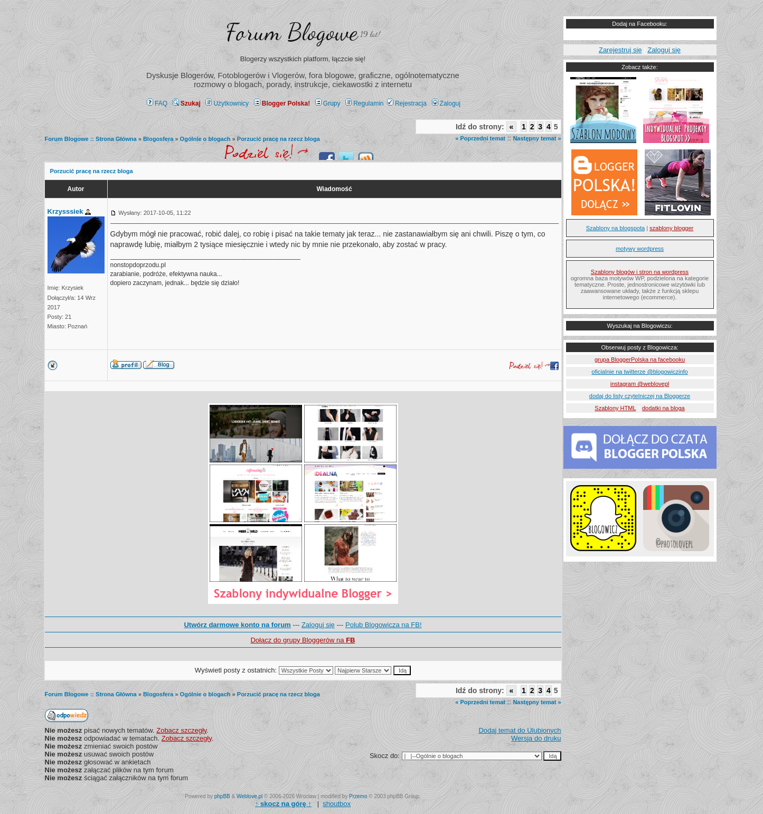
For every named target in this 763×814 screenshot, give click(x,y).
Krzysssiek (65, 211)
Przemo (358, 796)
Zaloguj (446, 103)
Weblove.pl (249, 796)
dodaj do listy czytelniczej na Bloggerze (639, 396)
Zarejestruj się (620, 50)
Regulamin (364, 103)
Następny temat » (537, 138)
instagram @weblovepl (639, 384)
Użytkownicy (227, 103)
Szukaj (187, 103)
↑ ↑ (283, 804)
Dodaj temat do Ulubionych (519, 730)
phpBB (222, 796)
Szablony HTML (615, 408)
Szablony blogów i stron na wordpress (640, 272)
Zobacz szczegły (181, 730)
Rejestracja (407, 103)
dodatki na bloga (663, 408)
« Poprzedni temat (480, 138)
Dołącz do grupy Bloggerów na (302, 640)
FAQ (157, 103)
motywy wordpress (640, 248)
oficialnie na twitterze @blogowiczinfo (639, 371)
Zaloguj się (318, 625)
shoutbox (337, 804)
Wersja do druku (536, 738)
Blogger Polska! (282, 103)
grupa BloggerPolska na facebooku (640, 359)
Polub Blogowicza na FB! (383, 625)
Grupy (328, 103)
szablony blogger (671, 228)
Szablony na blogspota (615, 228)
